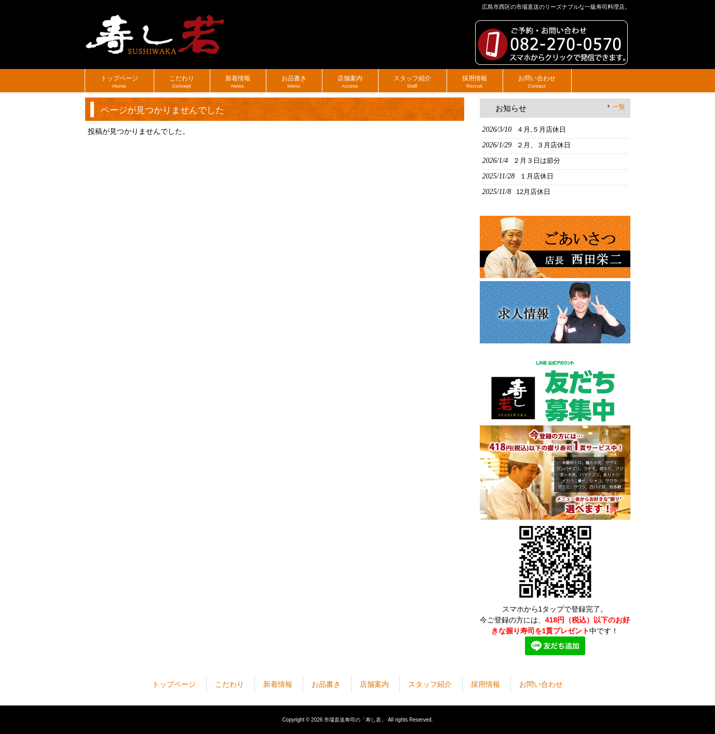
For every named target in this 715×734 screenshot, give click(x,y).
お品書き (326, 684)
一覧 (619, 106)
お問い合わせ (541, 684)
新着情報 (277, 684)
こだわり (229, 684)
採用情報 (485, 684)
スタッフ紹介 (430, 684)
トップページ (174, 684)
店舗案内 (374, 684)
